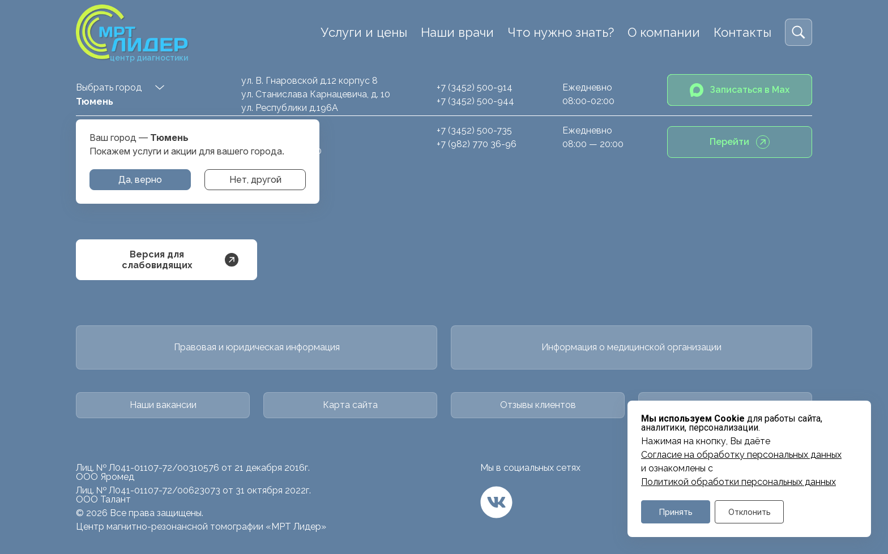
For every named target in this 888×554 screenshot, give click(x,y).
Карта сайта (350, 405)
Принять (676, 512)
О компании (663, 32)
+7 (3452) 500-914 (475, 87)
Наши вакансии (163, 405)
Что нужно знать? (560, 32)
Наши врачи (457, 32)
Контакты (742, 32)
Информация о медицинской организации (631, 347)
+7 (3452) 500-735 (474, 130)
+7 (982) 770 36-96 (476, 144)
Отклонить (749, 512)
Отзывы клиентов (538, 405)
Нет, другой (255, 179)
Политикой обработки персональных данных (738, 482)
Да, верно (140, 179)
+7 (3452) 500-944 (475, 101)
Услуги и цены (364, 32)
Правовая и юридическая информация (257, 347)
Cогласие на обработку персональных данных (741, 454)
